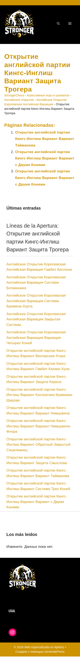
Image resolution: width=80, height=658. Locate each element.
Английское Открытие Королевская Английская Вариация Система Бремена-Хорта (36, 300)
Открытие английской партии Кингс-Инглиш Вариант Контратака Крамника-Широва (39, 394)
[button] (58, 23)
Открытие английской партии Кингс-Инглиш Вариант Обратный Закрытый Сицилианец (38, 444)
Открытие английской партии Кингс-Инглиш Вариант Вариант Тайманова (44, 138)
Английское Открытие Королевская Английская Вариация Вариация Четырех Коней (36, 337)
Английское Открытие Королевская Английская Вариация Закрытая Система (36, 319)
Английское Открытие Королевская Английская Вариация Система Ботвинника (36, 282)
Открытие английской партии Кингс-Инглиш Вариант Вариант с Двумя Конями (44, 158)
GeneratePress (54, 651)
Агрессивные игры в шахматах (48, 95)
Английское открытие (19, 99)
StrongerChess (14, 95)
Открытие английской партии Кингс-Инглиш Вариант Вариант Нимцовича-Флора (38, 426)
